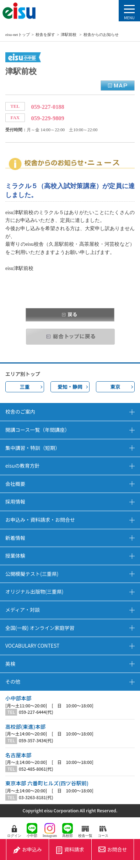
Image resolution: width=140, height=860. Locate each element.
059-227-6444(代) (36, 712)
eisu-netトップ (17, 34)
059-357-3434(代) (36, 740)
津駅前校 (69, 34)
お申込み (27, 849)
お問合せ (112, 849)
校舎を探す (45, 34)
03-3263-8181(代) (36, 797)
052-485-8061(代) (36, 769)
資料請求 (70, 849)
